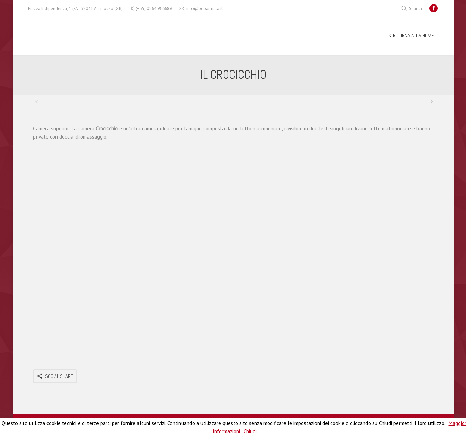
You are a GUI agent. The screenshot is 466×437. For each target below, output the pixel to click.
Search (415, 8)
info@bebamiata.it (204, 8)
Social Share (59, 376)
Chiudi (250, 431)
